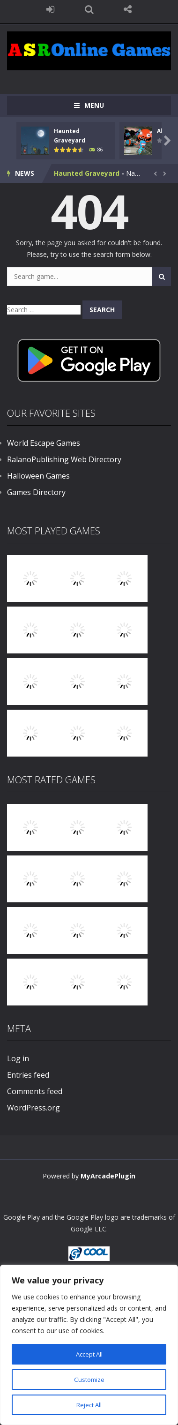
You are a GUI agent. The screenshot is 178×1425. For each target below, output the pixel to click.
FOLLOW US (128, 9)
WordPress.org (33, 1107)
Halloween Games (38, 476)
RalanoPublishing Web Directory (64, 459)
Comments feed (34, 1091)
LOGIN (50, 9)
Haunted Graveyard (86, 173)
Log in (18, 1058)
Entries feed (28, 1075)
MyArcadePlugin (108, 1175)
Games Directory (36, 492)
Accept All (89, 1354)
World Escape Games (43, 443)
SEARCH (89, 9)
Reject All (89, 1404)
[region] (89, 1345)
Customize (89, 1379)
